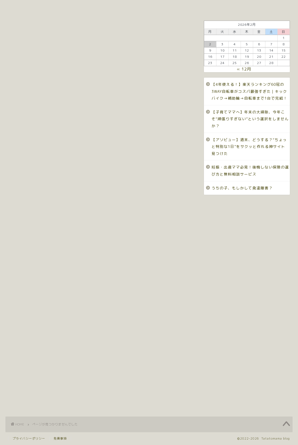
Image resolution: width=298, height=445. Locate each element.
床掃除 (37, 353)
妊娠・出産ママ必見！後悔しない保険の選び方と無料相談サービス (250, 170)
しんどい (40, 272)
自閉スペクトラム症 (53, 389)
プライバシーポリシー (29, 438)
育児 (35, 380)
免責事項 (60, 438)
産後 (35, 362)
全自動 (37, 317)
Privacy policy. (147, 6)
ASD (34, 254)
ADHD (36, 245)
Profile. (78, 6)
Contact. (110, 6)
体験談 (37, 308)
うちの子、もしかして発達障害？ (242, 187)
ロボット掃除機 (48, 281)
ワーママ (243, 6)
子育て (214, 6)
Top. (51, 6)
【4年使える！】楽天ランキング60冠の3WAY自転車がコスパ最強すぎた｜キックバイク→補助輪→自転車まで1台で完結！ (249, 91)
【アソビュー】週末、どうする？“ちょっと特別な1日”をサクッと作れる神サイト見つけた (249, 146)
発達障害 (185, 6)
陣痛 (35, 398)
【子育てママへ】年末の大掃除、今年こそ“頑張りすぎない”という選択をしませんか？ (250, 118)
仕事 (35, 299)
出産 (35, 326)
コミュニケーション (53, 263)
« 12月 (244, 69)
